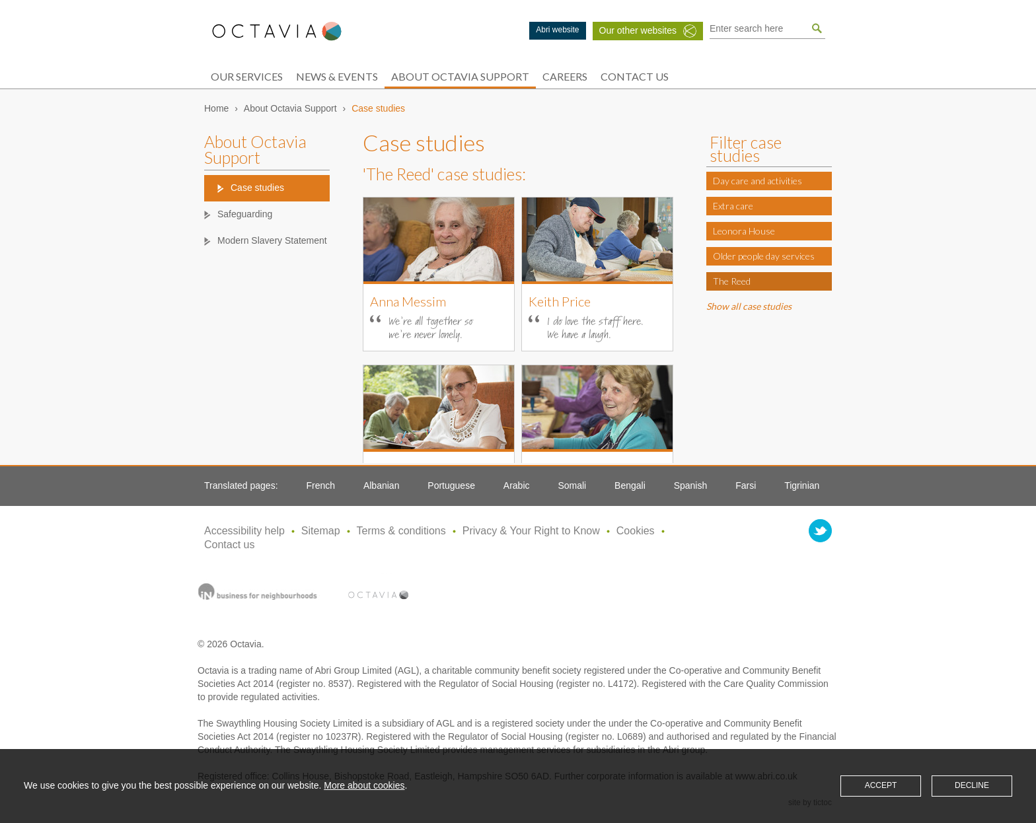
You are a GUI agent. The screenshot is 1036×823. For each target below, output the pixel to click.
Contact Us (635, 76)
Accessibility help (244, 530)
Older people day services (764, 256)
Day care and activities (757, 180)
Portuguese (451, 485)
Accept (881, 785)
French (320, 485)
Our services (247, 76)
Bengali (630, 485)
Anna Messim (408, 301)
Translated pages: (241, 485)
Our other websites (638, 30)
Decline (972, 785)
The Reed (732, 281)
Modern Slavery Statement (272, 240)
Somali (572, 485)
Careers (564, 76)
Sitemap (320, 530)
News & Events (337, 76)
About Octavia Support (460, 76)
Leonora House (744, 230)
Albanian (381, 485)
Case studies (257, 187)
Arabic (516, 485)
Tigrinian (801, 485)
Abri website (557, 29)
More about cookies (364, 785)
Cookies (635, 530)
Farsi (745, 485)
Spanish (691, 485)
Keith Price (560, 301)
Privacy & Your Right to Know (531, 530)
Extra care (733, 205)
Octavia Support (277, 31)
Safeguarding (244, 214)
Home (216, 108)
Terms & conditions (401, 530)
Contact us (229, 544)
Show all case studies (749, 306)
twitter (820, 530)
